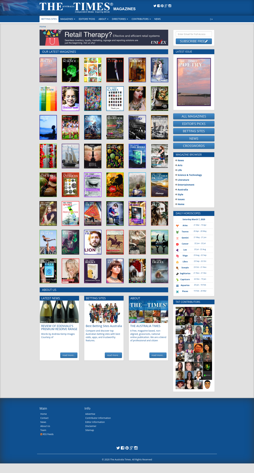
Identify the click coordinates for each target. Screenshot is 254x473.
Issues (180, 199)
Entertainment (184, 184)
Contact (44, 417)
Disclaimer (90, 426)
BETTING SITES (194, 131)
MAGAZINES (67, 18)
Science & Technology (188, 174)
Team (43, 430)
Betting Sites (49, 18)
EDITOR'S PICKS (193, 123)
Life (178, 170)
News (157, 18)
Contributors (141, 18)
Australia (181, 189)
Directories (120, 18)
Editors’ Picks (87, 18)
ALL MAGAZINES (194, 116)
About (103, 18)
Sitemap (89, 430)
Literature (182, 179)
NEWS (193, 138)
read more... (68, 355)
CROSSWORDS (194, 146)
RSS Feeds (46, 434)
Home (43, 26)
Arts (178, 165)
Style (179, 194)
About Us (45, 426)
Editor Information (95, 422)
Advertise (90, 413)
